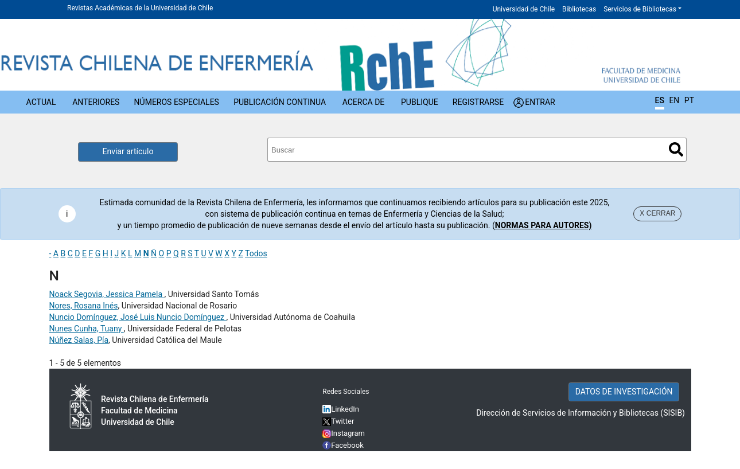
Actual (41, 102)
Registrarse (478, 102)
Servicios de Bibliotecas (639, 9)
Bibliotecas (579, 9)
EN (674, 100)
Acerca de (363, 102)
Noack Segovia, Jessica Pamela (107, 294)
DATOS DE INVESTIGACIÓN (624, 391)
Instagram (343, 433)
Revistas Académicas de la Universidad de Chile (140, 8)
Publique (419, 102)
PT (689, 100)
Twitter (338, 421)
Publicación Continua (279, 102)
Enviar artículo (128, 151)
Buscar (676, 149)
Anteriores (95, 102)
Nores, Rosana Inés (83, 305)
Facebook (347, 445)
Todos (256, 253)
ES (659, 100)
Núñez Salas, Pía (79, 340)
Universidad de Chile (524, 9)
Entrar (540, 102)
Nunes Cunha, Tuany (86, 328)
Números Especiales (176, 102)
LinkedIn (345, 409)
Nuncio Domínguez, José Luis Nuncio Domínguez (138, 317)
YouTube (345, 457)
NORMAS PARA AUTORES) (543, 225)
